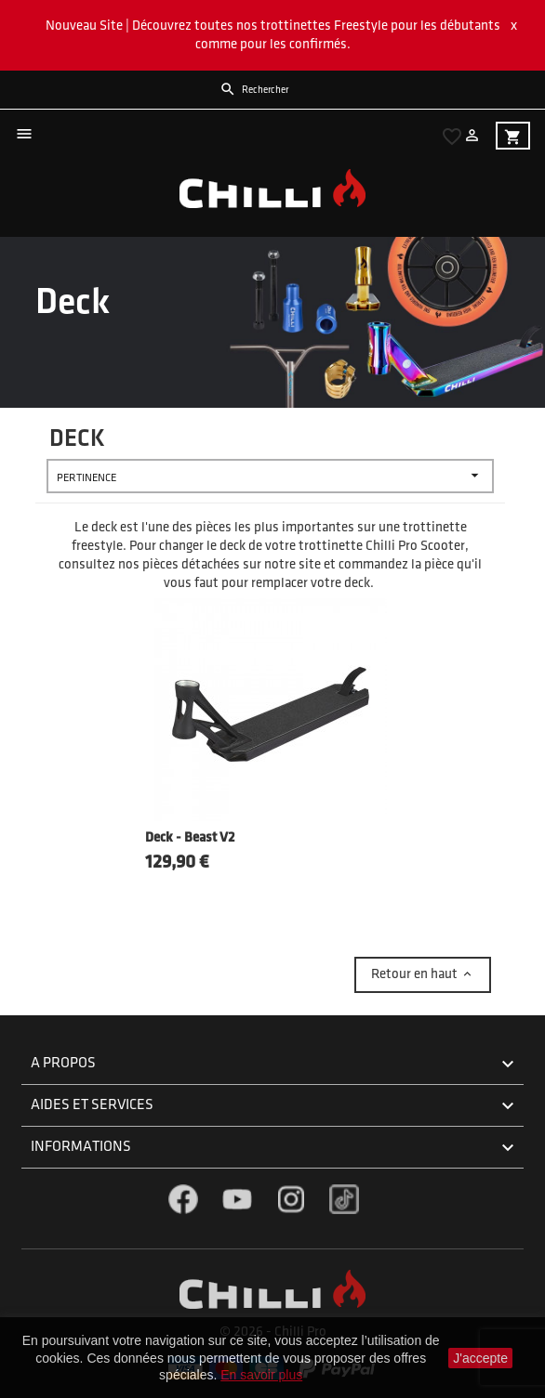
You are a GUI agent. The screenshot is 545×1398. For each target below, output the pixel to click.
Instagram (291, 1199)
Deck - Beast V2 (190, 838)
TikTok (344, 1199)
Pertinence (270, 476)
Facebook (183, 1199)
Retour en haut (422, 974)
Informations (275, 1148)
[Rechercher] (300, 90)
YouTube (237, 1199)
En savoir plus (261, 1374)
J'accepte (480, 1358)
